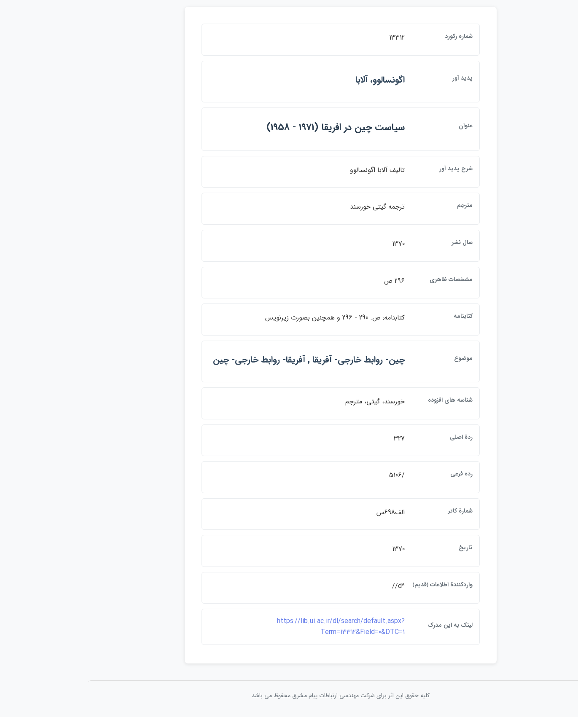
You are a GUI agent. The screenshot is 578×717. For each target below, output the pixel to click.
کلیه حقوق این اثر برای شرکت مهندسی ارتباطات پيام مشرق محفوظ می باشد (289, 695)
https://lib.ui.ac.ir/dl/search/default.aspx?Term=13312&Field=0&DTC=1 (289, 626)
